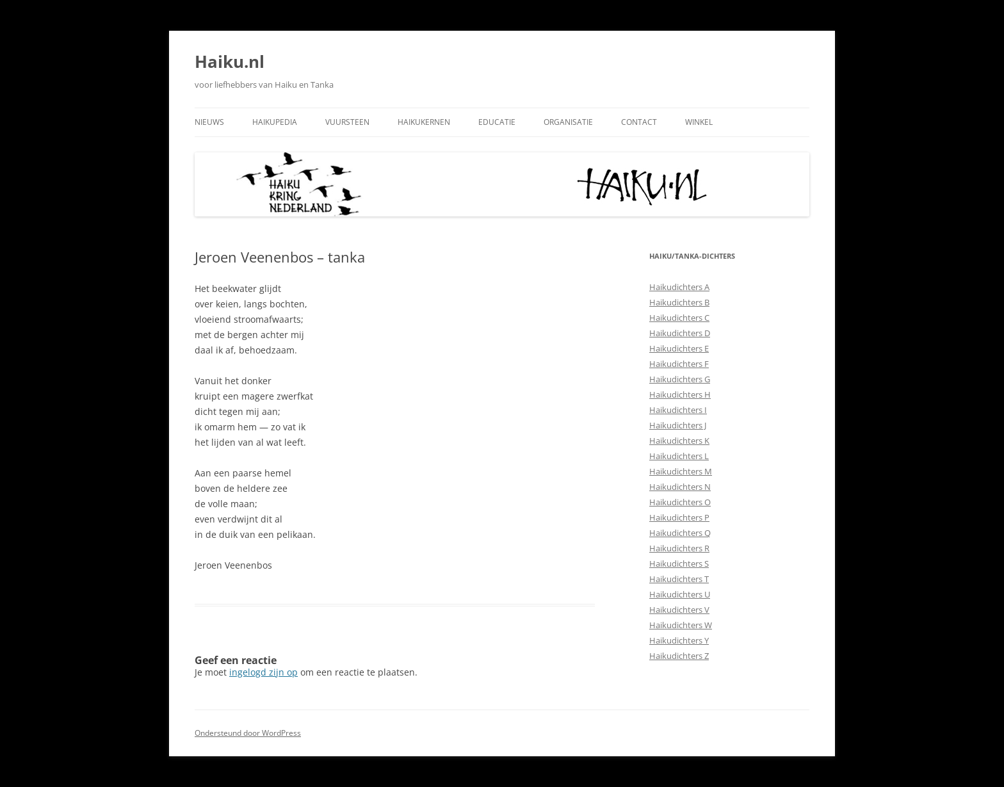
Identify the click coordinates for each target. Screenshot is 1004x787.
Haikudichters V (679, 609)
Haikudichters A (679, 287)
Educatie (496, 122)
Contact (639, 122)
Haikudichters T (679, 579)
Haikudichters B (679, 302)
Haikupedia (274, 122)
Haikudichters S (679, 563)
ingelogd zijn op (263, 672)
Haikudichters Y (679, 640)
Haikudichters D (679, 333)
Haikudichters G (679, 379)
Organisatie (568, 122)
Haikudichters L (679, 456)
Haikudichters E (679, 348)
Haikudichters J (677, 425)
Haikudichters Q (680, 533)
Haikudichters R (679, 548)
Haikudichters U (679, 594)
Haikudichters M (680, 471)
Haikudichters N (680, 486)
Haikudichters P (679, 517)
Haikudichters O (680, 502)
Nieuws (209, 122)
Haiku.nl (229, 61)
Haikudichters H (680, 394)
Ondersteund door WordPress (248, 732)
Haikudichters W (680, 625)
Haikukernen (424, 122)
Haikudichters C (679, 317)
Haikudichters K (679, 440)
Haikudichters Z (679, 655)
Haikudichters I (678, 410)
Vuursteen (347, 122)
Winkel (699, 122)
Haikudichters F (679, 363)
